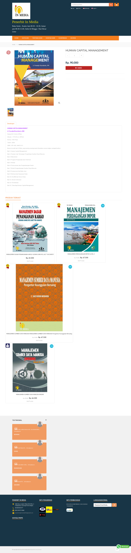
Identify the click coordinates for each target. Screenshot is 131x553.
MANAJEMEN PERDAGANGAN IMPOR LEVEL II (81, 254)
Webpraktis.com (33, 549)
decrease (67, 55)
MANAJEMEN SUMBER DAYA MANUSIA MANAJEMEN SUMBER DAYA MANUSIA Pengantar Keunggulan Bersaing (39, 333)
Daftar (78, 8)
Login (72, 8)
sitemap (39, 549)
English (93, 8)
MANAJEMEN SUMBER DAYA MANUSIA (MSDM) (30, 394)
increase (81, 55)
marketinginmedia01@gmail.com (24, 513)
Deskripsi (10, 123)
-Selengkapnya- (29, 448)
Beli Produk (30, 261)
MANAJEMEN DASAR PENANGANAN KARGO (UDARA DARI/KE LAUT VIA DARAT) (30, 254)
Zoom (59, 103)
